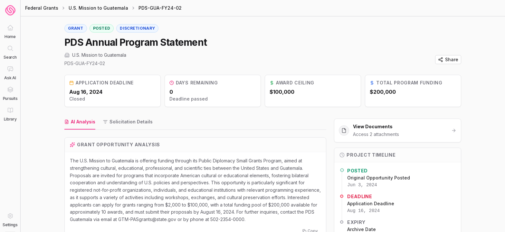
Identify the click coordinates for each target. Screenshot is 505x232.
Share (448, 59)
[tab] (79, 122)
